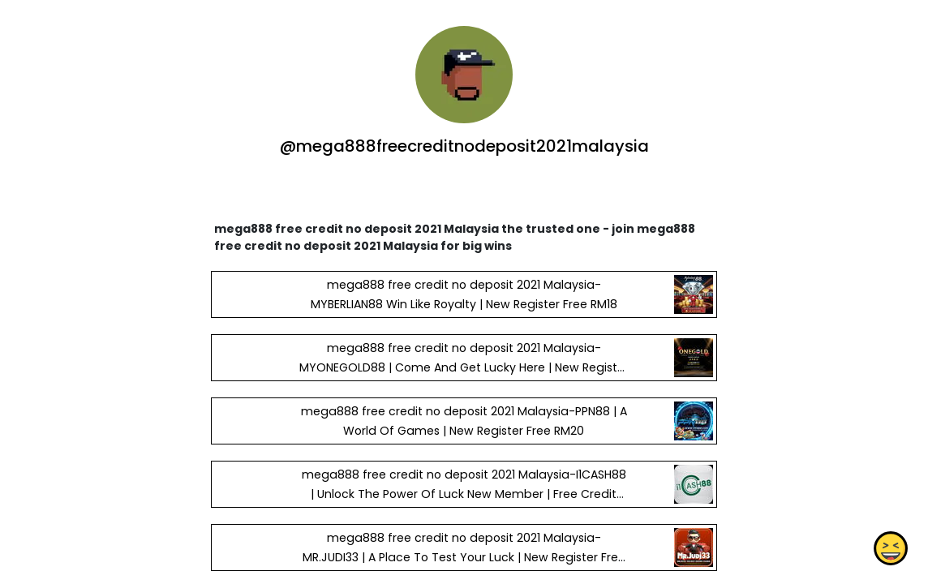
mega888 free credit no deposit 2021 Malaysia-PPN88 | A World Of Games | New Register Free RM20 (464, 421)
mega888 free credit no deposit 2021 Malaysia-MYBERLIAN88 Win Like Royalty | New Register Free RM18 (464, 294)
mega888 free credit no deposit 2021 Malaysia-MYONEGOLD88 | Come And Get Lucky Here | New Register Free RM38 (464, 367)
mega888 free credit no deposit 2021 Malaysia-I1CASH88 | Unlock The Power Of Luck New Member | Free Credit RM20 (464, 494)
